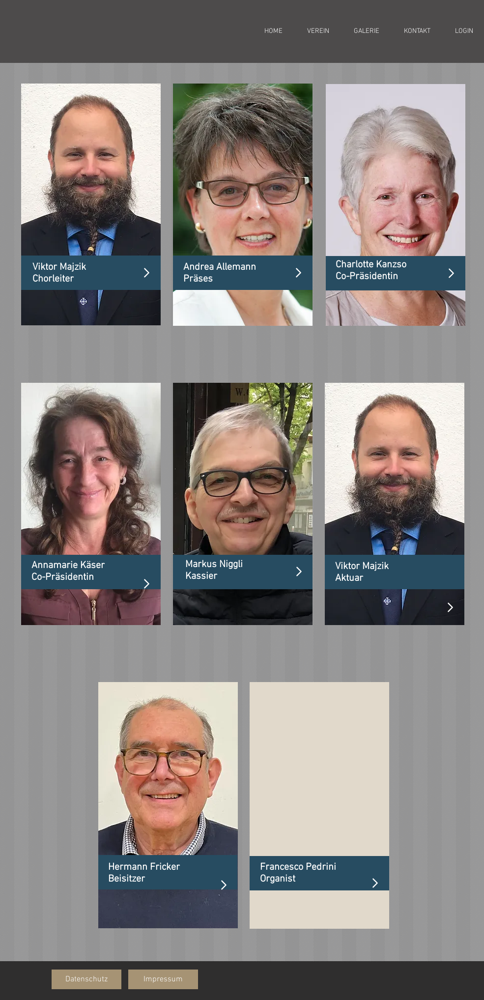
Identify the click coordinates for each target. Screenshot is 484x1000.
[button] (86, 979)
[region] (91, 204)
